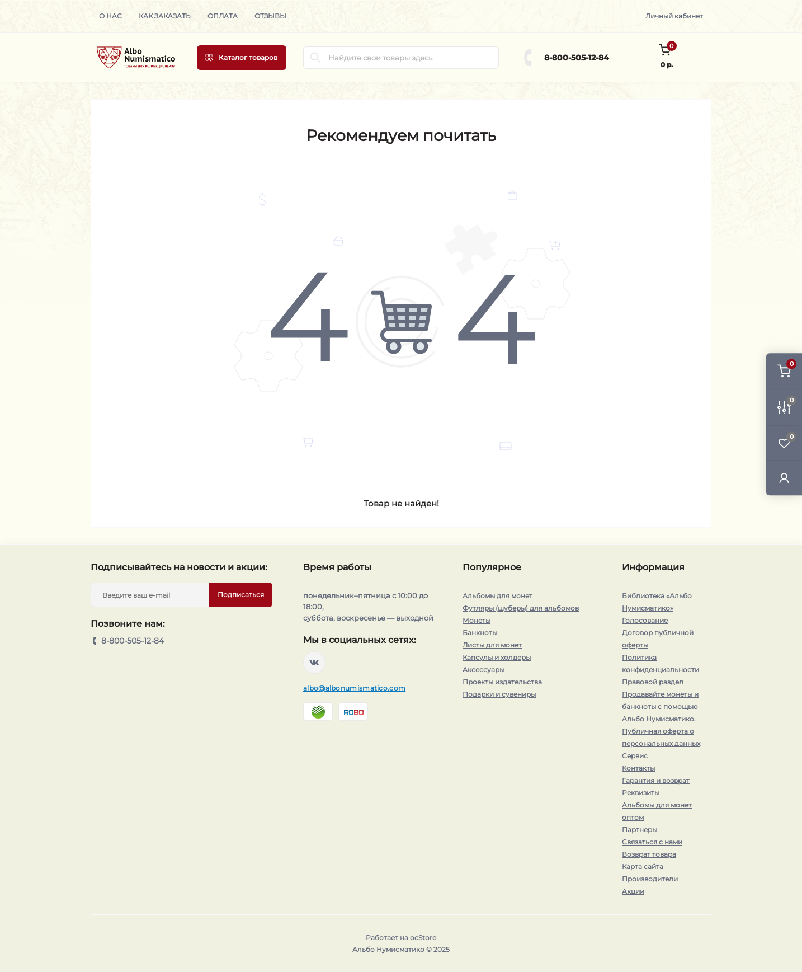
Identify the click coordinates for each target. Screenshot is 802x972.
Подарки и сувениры (499, 694)
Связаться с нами (652, 842)
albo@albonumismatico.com (354, 688)
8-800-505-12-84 (576, 58)
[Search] (315, 57)
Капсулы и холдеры (497, 657)
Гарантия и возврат (656, 780)
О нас (110, 16)
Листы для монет (492, 645)
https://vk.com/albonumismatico (314, 662)
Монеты (476, 620)
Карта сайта (642, 866)
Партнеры (639, 829)
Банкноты (480, 632)
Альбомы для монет (497, 595)
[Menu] (241, 57)
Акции (633, 891)
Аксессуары (483, 669)
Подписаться (241, 594)
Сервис (635, 756)
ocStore (423, 937)
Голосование (645, 620)
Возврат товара (649, 854)
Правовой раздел (652, 682)
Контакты (638, 768)
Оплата (222, 16)
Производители (650, 879)
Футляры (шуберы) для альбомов (521, 608)
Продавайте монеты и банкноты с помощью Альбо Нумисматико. (660, 706)
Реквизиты (640, 792)
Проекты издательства (502, 682)
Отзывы (270, 16)
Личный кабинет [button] (674, 16)
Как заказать (165, 16)
